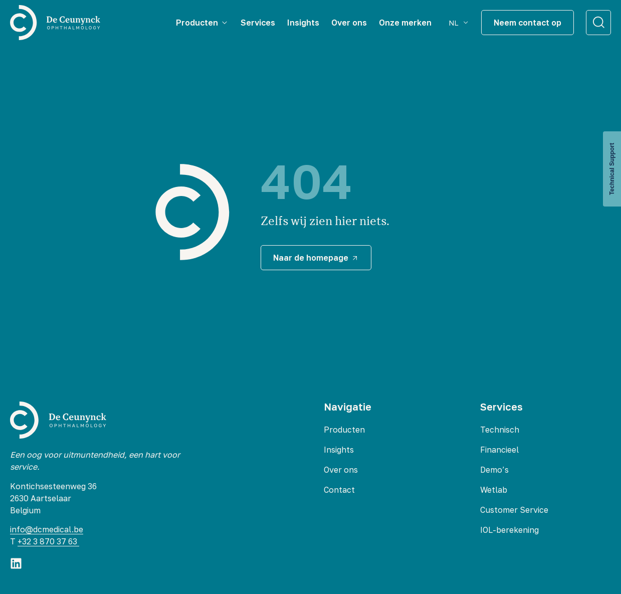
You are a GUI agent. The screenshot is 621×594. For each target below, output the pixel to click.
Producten (344, 430)
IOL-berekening (509, 530)
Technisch (499, 430)
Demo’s (494, 470)
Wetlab (493, 490)
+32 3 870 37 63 (48, 541)
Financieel (499, 450)
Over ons (341, 470)
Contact (339, 490)
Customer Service (514, 510)
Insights (339, 450)
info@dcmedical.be (46, 529)
